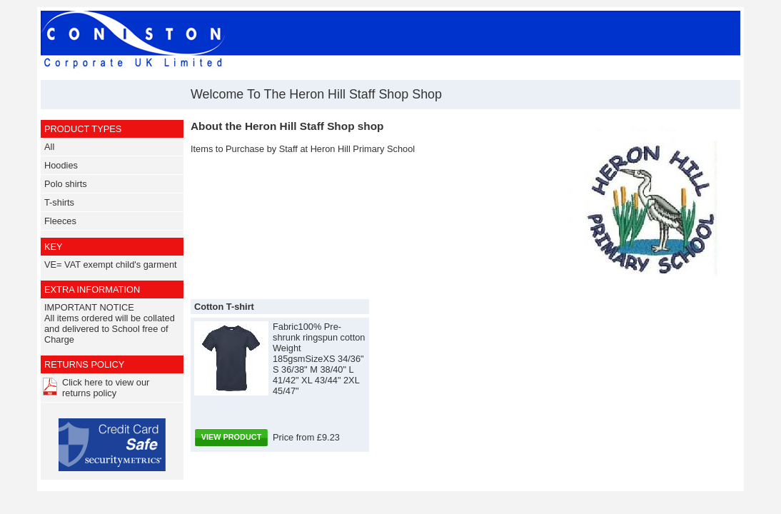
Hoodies (61, 165)
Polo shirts (65, 183)
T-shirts (59, 202)
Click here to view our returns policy (105, 387)
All (49, 146)
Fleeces (60, 221)
